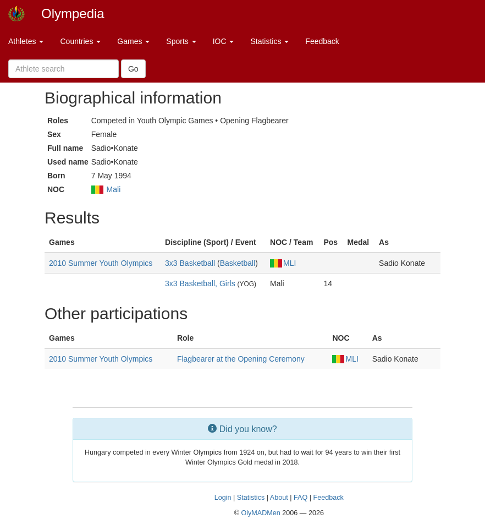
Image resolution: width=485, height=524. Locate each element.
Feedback (322, 41)
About (279, 497)
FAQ (300, 497)
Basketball (238, 263)
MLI (283, 263)
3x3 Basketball (190, 263)
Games (133, 41)
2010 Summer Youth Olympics (100, 263)
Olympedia (72, 13)
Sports (181, 41)
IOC (223, 41)
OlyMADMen (260, 513)
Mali (114, 189)
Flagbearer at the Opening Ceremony (241, 358)
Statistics (269, 41)
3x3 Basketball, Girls (200, 283)
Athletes (25, 41)
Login (223, 497)
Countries (80, 41)
